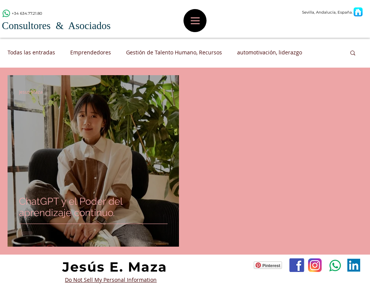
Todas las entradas (31, 52)
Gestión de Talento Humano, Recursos (174, 52)
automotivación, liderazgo (269, 52)
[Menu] (195, 20)
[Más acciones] (166, 91)
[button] (352, 53)
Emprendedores (90, 52)
